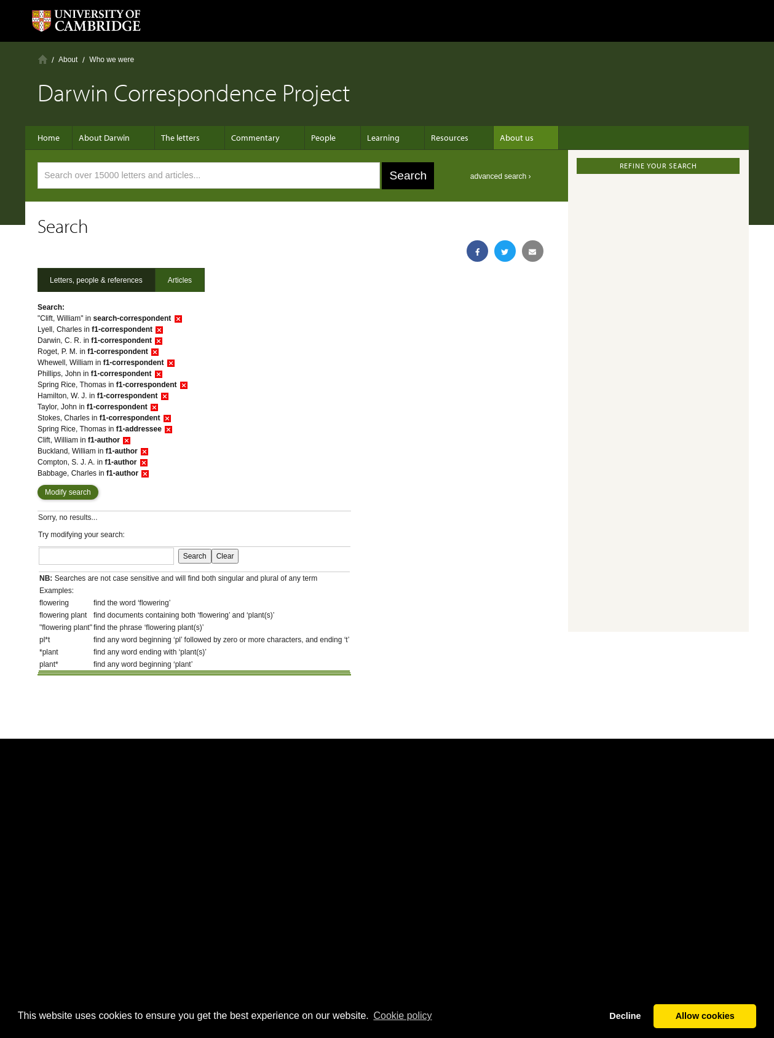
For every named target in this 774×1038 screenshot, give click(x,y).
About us (486, 137)
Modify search (68, 492)
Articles (180, 280)
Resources (425, 137)
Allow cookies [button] (705, 1016)
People (311, 137)
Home (43, 59)
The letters (180, 137)
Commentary (249, 137)
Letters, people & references (96, 280)
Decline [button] (625, 1016)
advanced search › (500, 176)
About (67, 59)
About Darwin (110, 137)
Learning (365, 137)
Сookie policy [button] (402, 1015)
